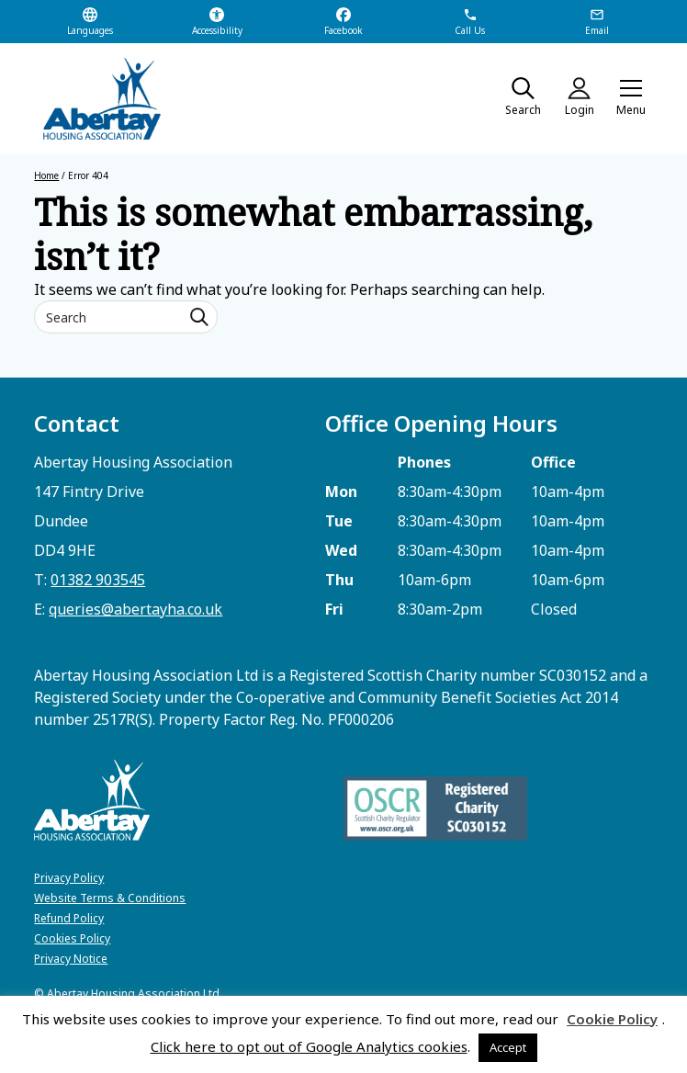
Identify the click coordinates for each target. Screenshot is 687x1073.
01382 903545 (98, 580)
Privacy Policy (69, 878)
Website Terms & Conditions (110, 898)
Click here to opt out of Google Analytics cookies (309, 1046)
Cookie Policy (612, 1019)
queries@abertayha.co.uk (135, 609)
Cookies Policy (72, 938)
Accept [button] (508, 1047)
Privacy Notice (70, 958)
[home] (93, 99)
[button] (631, 99)
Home (46, 175)
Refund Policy (69, 918)
